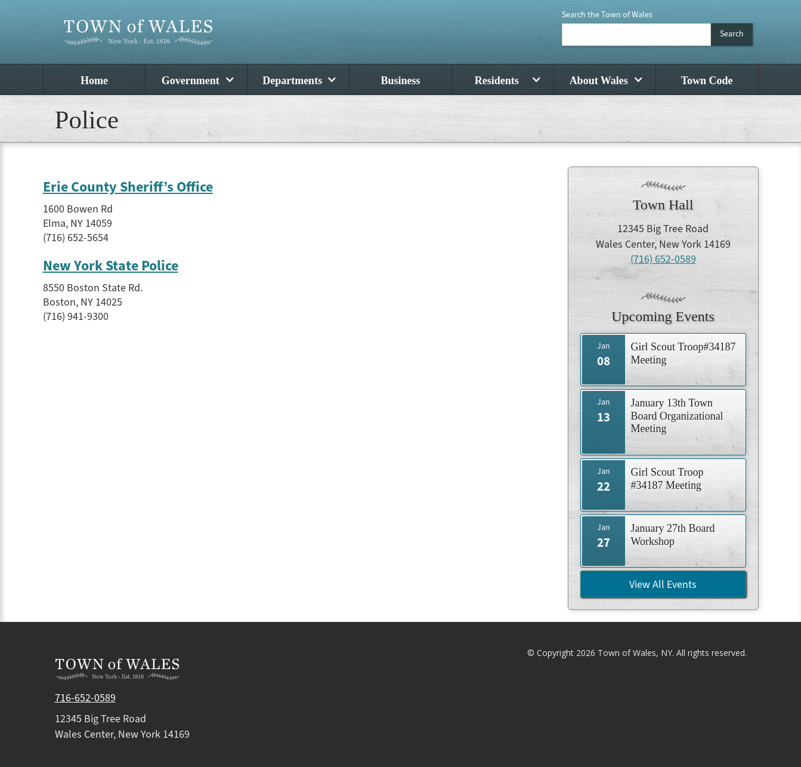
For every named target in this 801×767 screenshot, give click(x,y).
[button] (196, 79)
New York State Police (110, 266)
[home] (138, 32)
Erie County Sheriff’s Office (128, 187)
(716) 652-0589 (663, 259)
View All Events (663, 584)
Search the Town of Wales (607, 15)
